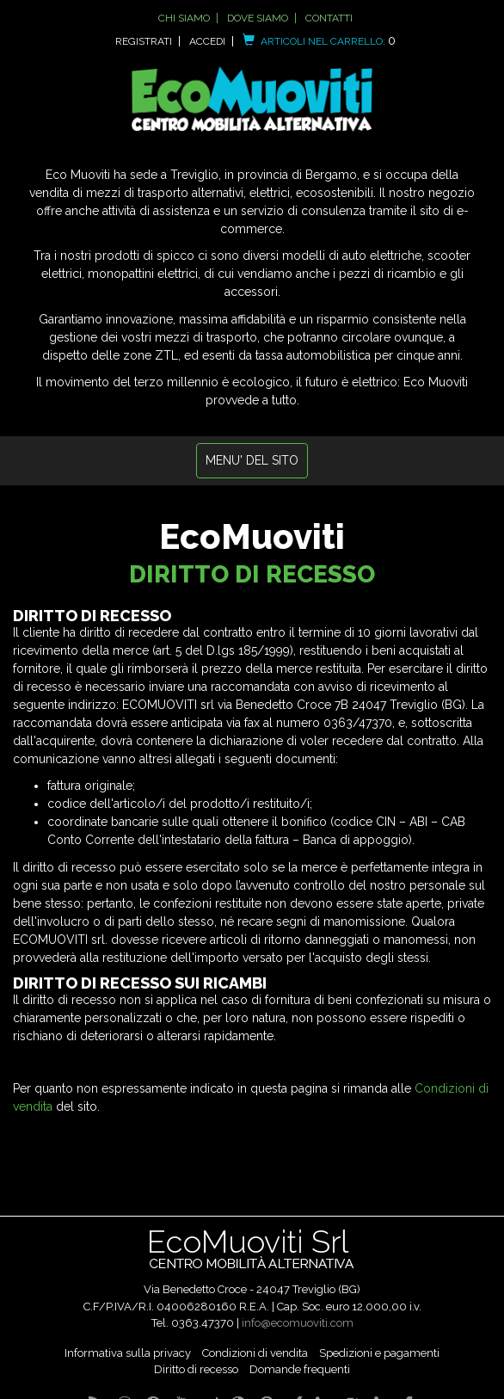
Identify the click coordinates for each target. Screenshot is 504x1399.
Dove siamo (257, 18)
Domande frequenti (299, 1369)
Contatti (329, 18)
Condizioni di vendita (255, 1353)
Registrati (143, 41)
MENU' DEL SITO (252, 460)
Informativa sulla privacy (128, 1353)
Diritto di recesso (196, 1369)
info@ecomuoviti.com (297, 1322)
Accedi (207, 41)
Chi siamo (184, 18)
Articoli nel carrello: (319, 41)
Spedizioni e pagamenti (379, 1353)
